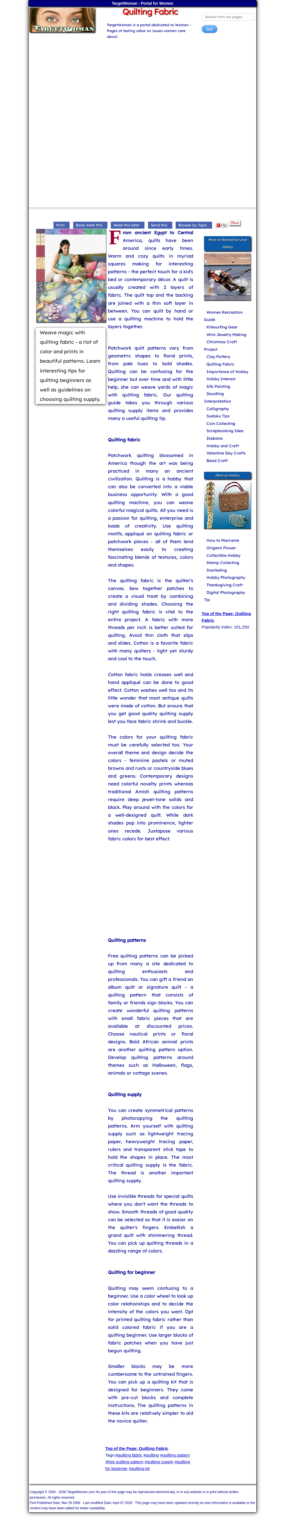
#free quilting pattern (124, 1461)
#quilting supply (158, 1461)
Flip (222, 225)
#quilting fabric (128, 1455)
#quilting (151, 1455)
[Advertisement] (142, 82)
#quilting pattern (175, 1455)
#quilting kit (139, 1468)
